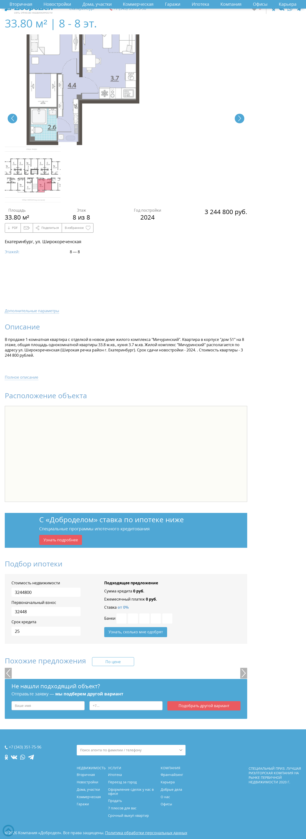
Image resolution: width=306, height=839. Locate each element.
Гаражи (172, 4)
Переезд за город (122, 782)
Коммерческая (138, 4)
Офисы (260, 4)
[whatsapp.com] (289, 8)
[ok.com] (273, 8)
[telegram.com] (298, 8)
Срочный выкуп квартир (128, 815)
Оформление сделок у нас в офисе (131, 791)
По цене (113, 662)
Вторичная (21, 4)
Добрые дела (171, 789)
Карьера (287, 4)
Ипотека (200, 4)
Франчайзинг (172, 774)
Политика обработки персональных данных (146, 832)
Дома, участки (97, 4)
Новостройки (57, 4)
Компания (230, 4)
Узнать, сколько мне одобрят (136, 632)
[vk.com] (281, 8)
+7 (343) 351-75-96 (130, 8)
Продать (115, 800)
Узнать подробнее (61, 540)
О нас (165, 797)
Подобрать (204, 706)
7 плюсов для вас (122, 808)
